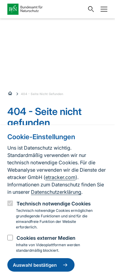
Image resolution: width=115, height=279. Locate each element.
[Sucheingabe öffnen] (89, 9)
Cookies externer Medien (46, 238)
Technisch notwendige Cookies (54, 204)
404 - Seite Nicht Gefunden (42, 94)
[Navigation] (102, 9)
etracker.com (60, 177)
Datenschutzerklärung (56, 192)
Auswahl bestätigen (41, 265)
